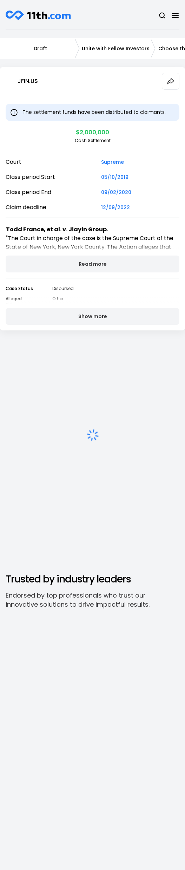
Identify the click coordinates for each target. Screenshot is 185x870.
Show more (92, 316)
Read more (93, 264)
